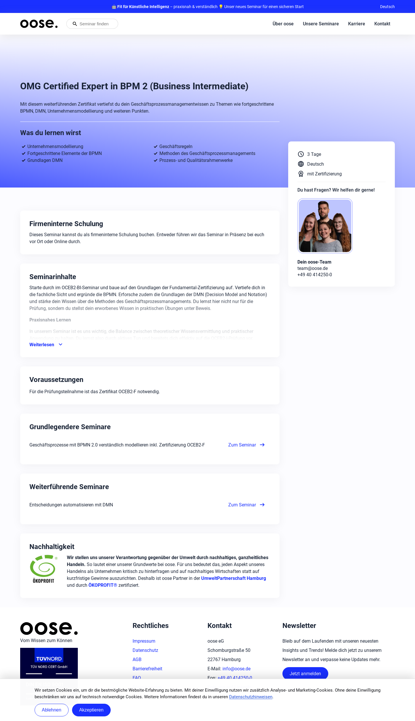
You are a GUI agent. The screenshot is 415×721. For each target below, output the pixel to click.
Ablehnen (51, 709)
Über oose (283, 24)
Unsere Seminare (321, 24)
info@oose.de (236, 668)
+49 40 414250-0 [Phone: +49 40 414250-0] (314, 274)
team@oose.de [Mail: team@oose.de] (312, 268)
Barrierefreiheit (147, 668)
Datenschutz (145, 650)
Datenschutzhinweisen (250, 696)
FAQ (137, 678)
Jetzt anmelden (305, 673)
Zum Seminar (247, 445)
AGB (137, 659)
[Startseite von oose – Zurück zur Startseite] (39, 23)
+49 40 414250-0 (235, 678)
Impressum (144, 641)
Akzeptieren (91, 709)
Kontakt (382, 24)
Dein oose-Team (314, 262)
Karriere (356, 24)
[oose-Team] (327, 226)
